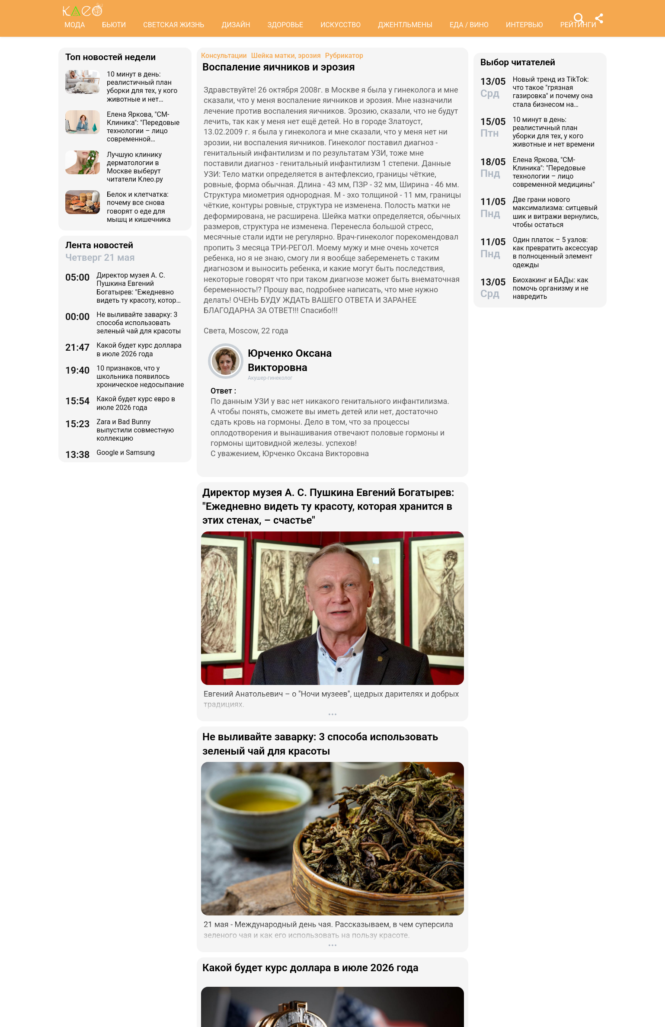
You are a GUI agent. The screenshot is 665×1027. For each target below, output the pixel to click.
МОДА (74, 25)
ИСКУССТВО (340, 25)
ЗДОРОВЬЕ (286, 25)
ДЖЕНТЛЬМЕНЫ (405, 25)
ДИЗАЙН (235, 25)
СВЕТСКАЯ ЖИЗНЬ (173, 25)
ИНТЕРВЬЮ (524, 25)
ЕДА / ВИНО (469, 25)
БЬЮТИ (114, 25)
